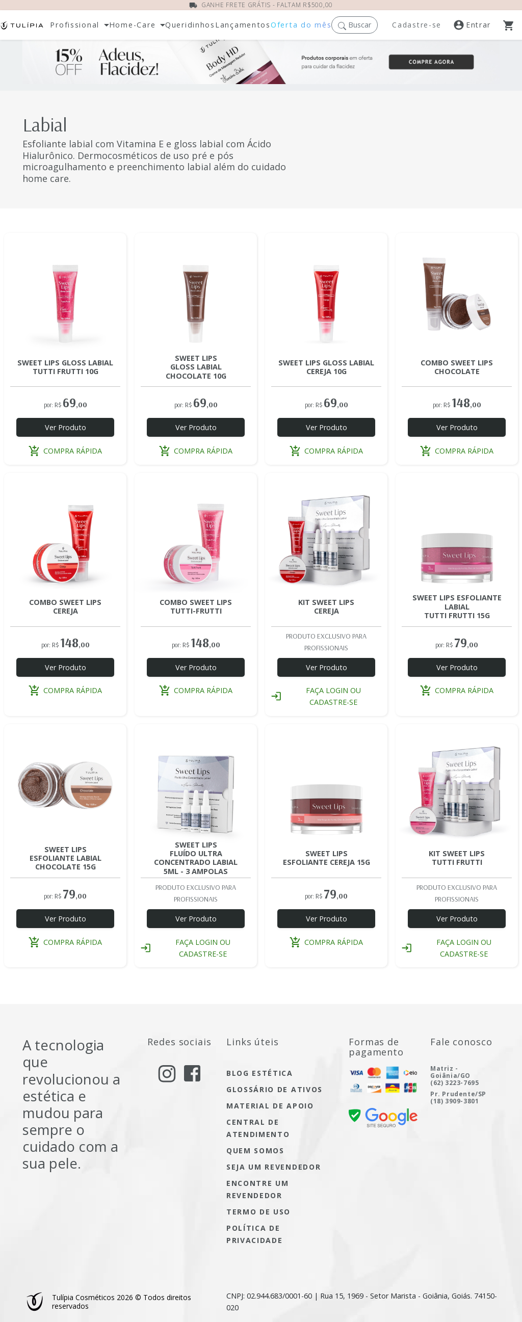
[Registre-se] (418, 25)
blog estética (259, 1073)
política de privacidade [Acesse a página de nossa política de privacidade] (254, 1234)
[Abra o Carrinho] (512, 25)
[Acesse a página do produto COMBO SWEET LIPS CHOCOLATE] (457, 294)
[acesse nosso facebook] (192, 1072)
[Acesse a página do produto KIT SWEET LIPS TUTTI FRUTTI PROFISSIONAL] (457, 785)
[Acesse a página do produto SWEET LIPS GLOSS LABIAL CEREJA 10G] (326, 294)
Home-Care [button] (132, 25)
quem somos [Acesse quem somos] (255, 1150)
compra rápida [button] (65, 450)
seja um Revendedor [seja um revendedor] (273, 1167)
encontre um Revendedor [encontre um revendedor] (257, 1189)
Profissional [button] (74, 25)
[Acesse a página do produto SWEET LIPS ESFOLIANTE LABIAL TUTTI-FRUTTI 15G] (457, 534)
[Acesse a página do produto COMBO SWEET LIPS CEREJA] (65, 534)
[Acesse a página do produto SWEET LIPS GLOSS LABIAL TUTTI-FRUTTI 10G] (65, 294)
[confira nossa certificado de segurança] (383, 1117)
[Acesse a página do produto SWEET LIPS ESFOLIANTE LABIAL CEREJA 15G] (326, 785)
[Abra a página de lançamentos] (243, 25)
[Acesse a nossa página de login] (478, 25)
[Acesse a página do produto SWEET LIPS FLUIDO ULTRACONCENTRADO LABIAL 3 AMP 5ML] (196, 785)
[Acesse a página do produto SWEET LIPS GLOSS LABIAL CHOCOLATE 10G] (196, 294)
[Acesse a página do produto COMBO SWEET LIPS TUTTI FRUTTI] (196, 534)
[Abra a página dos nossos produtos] (190, 25)
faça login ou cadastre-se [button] (316, 696)
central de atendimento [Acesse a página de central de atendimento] (258, 1128)
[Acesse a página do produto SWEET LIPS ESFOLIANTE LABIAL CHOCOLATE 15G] (65, 785)
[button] (354, 24)
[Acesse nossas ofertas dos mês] (301, 25)
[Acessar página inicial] (22, 25)
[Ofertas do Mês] (261, 65)
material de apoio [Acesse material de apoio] (270, 1106)
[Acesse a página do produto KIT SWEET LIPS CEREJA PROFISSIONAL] (326, 534)
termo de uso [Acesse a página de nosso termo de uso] (258, 1212)
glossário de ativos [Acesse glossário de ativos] (274, 1089)
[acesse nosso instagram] (167, 1073)
